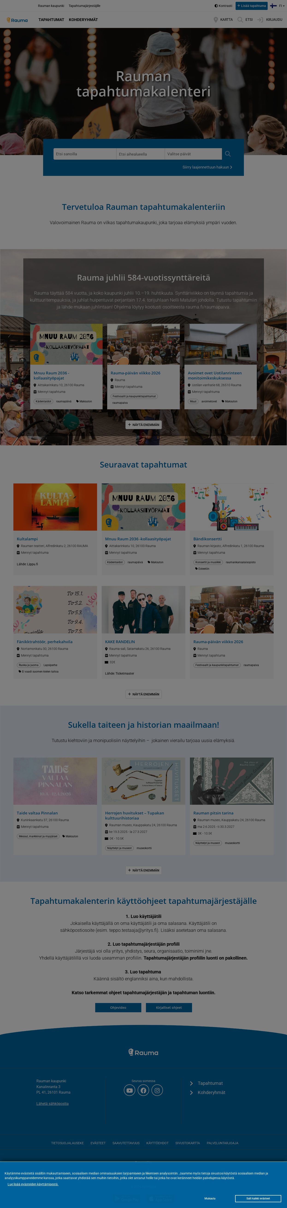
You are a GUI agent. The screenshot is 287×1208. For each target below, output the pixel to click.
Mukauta (209, 1198)
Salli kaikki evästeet (258, 1198)
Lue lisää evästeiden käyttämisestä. (33, 1184)
